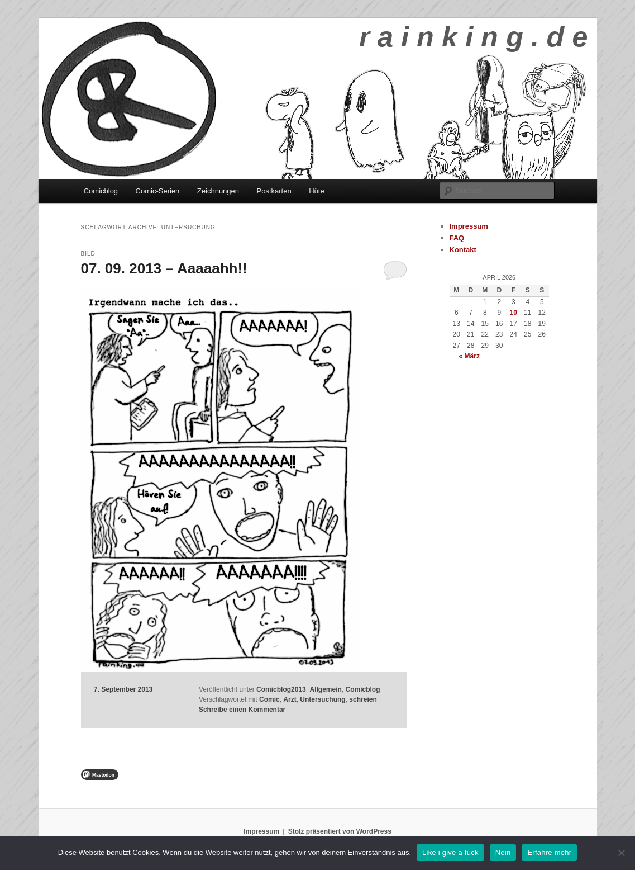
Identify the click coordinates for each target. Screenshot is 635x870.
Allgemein (325, 689)
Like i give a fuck (450, 852)
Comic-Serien (158, 191)
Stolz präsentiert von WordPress (339, 831)
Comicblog (101, 191)
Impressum (469, 226)
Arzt (289, 699)
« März (469, 356)
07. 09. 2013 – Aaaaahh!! (164, 268)
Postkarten (274, 191)
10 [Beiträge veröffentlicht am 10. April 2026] (513, 312)
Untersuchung (322, 699)
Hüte (316, 191)
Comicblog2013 (281, 689)
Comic (269, 699)
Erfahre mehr (549, 852)
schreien (362, 699)
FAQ (457, 238)
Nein (503, 852)
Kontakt (463, 249)
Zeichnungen (218, 191)
